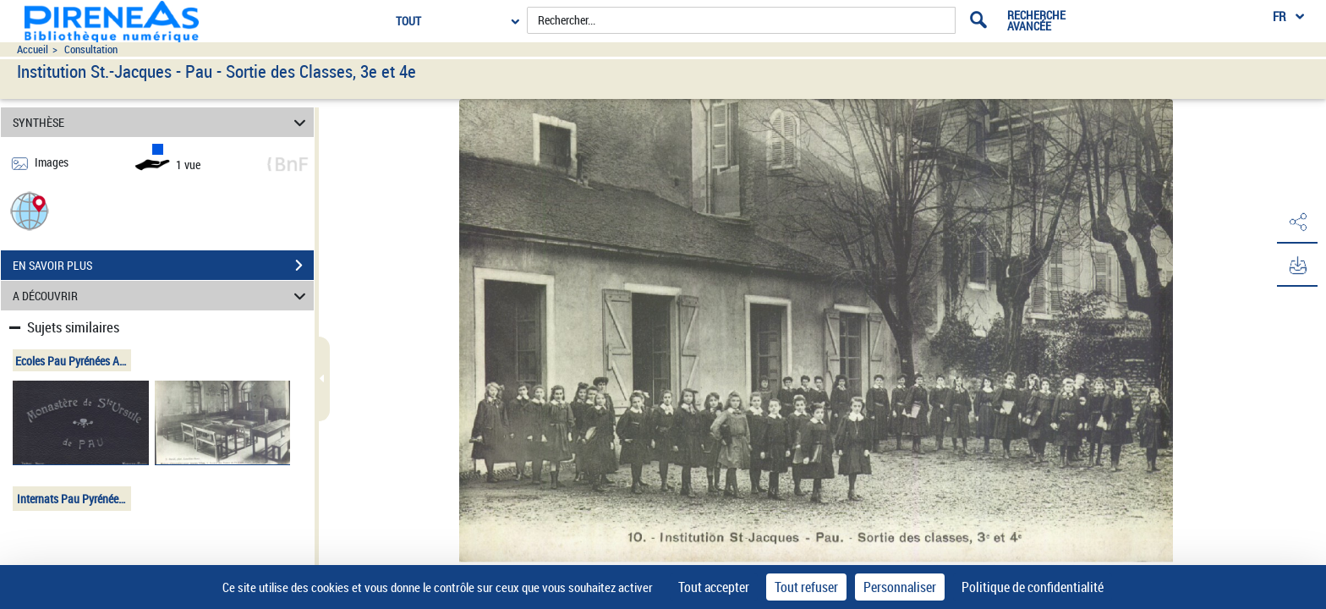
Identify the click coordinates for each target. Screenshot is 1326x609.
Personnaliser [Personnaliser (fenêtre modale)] (899, 587)
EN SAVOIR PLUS (163, 265)
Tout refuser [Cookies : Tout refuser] (806, 587)
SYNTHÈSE (162, 122)
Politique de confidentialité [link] (1033, 587)
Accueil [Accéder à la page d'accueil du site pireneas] (32, 49)
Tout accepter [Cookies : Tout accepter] (713, 587)
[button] (29, 210)
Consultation (91, 49)
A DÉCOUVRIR (162, 295)
